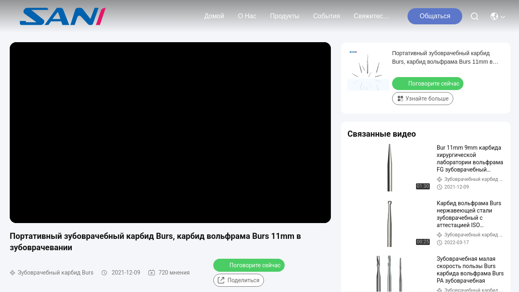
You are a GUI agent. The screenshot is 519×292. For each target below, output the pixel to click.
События (326, 16)
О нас (247, 16)
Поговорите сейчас (250, 265)
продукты (284, 16)
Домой (214, 16)
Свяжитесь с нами (373, 16)
